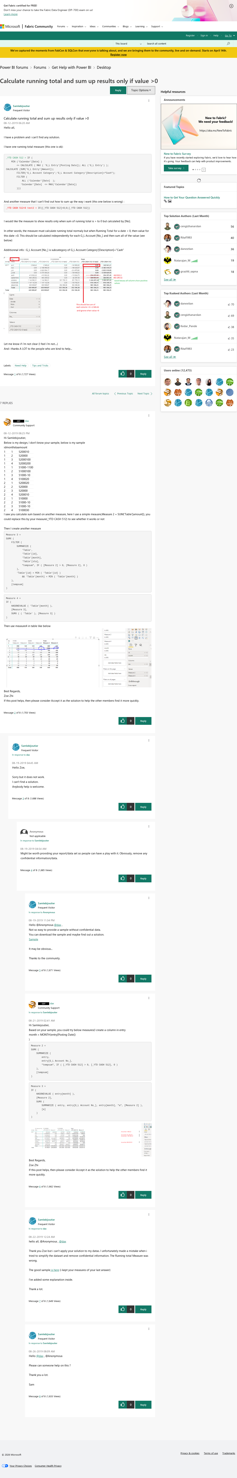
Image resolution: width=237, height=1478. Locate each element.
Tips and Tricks (40, 365)
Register (190, 35)
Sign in (204, 35)
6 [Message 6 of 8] (40, 1186)
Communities (109, 26)
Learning (140, 26)
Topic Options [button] (139, 90)
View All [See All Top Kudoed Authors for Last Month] (170, 357)
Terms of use (211, 1453)
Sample (33, 939)
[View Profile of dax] (27, 421)
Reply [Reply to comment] (143, 720)
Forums (61, 26)
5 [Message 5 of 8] (40, 970)
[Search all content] (188, 43)
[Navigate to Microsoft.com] (10, 26)
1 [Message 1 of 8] (15, 374)
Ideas (93, 26)
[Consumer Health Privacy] (48, 1465)
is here (54, 1270)
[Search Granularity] (128, 43)
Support (155, 26)
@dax (57, 925)
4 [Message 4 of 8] (31, 870)
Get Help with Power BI (71, 67)
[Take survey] (176, 168)
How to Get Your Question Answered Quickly (192, 197)
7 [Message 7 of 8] (40, 1300)
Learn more (11, 14)
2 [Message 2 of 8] (15, 712)
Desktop (104, 67)
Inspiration (77, 26)
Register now (118, 54)
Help (215, 35)
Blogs (126, 26)
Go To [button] (228, 35)
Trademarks (228, 1453)
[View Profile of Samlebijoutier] (21, 106)
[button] (118, 90)
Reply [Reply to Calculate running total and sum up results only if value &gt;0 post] (143, 373)
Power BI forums (14, 67)
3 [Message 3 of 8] (23, 798)
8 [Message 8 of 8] (40, 1396)
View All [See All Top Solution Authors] (170, 279)
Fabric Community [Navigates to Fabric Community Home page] (39, 26)
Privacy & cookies (190, 1453)
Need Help (20, 365)
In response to (21, 754)
